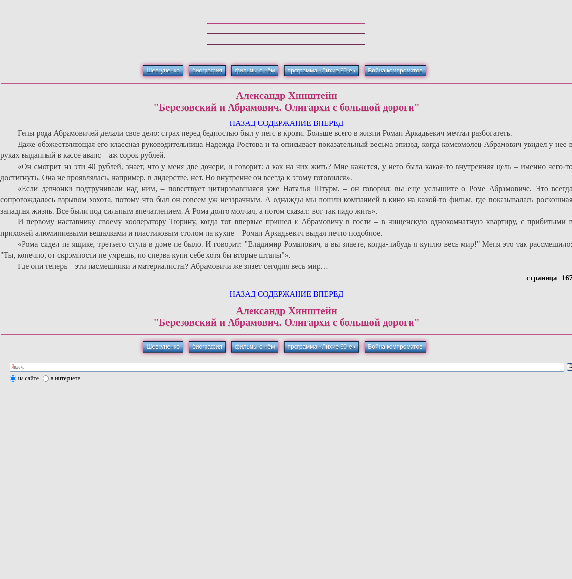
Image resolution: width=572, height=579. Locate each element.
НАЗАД (242, 123)
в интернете (65, 378)
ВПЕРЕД (328, 123)
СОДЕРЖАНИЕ (284, 123)
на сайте (28, 378)
